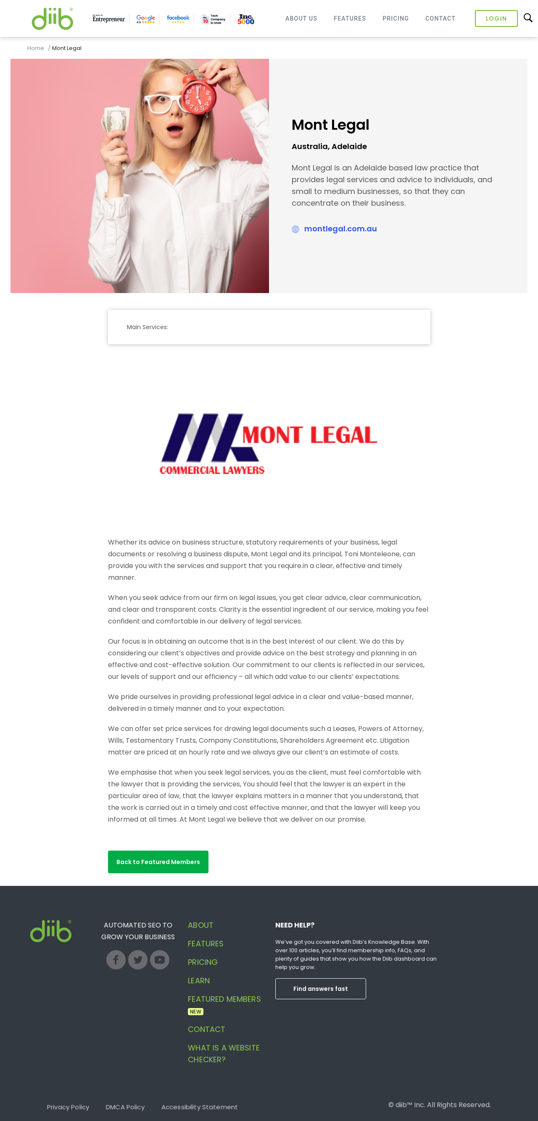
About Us (301, 18)
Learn (199, 980)
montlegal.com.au (340, 228)
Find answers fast (320, 989)
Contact (440, 18)
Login (496, 18)
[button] (158, 862)
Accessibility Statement (199, 1107)
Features (350, 18)
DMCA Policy (125, 1107)
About (201, 925)
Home (35, 48)
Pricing (395, 18)
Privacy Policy (68, 1107)
